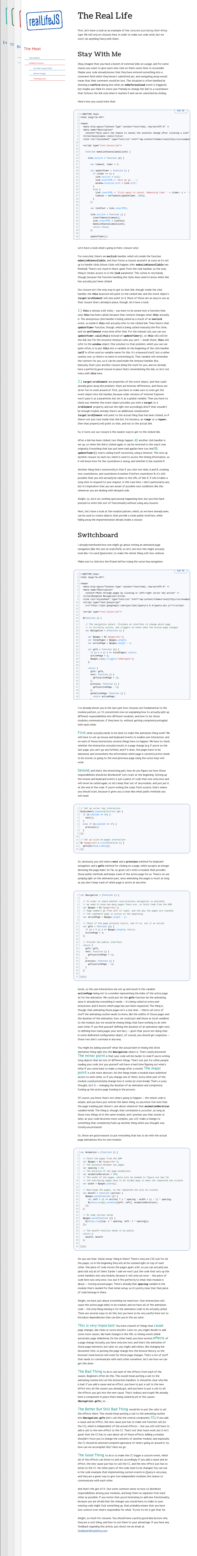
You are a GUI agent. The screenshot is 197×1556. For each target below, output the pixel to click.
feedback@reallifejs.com (92, 1530)
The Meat (32, 48)
